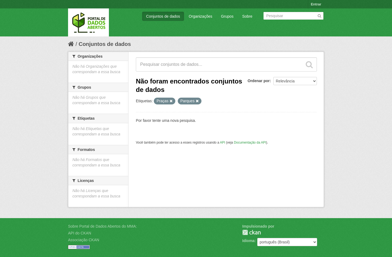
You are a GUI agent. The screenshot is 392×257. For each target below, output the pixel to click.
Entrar (316, 4)
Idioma (248, 241)
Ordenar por (259, 81)
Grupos (227, 16)
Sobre (247, 16)
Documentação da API (250, 142)
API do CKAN (79, 233)
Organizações (200, 16)
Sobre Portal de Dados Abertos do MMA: (102, 226)
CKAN (251, 232)
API (222, 142)
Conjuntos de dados (163, 16)
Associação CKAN (83, 240)
